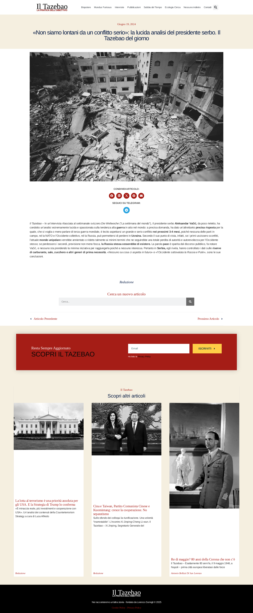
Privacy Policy (144, 356)
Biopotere (86, 7)
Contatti (207, 7)
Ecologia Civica (172, 7)
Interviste (119, 7)
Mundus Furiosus (103, 7)
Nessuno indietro (192, 7)
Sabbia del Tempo (153, 7)
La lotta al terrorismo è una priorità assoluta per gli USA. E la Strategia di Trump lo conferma (46, 502)
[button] (215, 7)
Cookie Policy (119, 607)
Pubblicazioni (134, 7)
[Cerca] (190, 302)
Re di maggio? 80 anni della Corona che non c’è (203, 559)
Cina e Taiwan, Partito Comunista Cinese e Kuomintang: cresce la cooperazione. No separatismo (121, 510)
